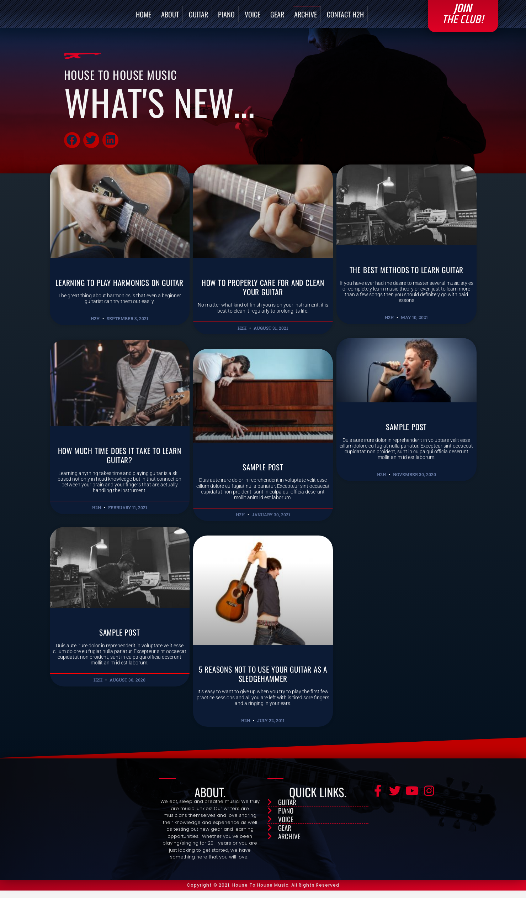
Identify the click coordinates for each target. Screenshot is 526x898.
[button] (72, 147)
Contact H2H (345, 17)
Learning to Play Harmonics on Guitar (120, 294)
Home (143, 17)
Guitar (198, 17)
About (170, 17)
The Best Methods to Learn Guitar (406, 277)
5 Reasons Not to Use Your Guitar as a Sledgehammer (263, 680)
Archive (305, 17)
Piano (226, 17)
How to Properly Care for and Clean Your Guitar (262, 294)
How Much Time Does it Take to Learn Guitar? (119, 471)
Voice (252, 17)
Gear (277, 17)
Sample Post (263, 474)
